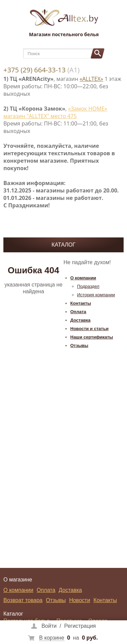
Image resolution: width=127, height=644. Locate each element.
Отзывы (79, 345)
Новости (79, 600)
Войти (49, 626)
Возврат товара (23, 600)
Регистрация (80, 626)
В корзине (51, 638)
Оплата (78, 311)
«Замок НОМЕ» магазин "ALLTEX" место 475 (55, 112)
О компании (83, 277)
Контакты (80, 303)
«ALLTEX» (91, 79)
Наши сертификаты (91, 337)
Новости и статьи (89, 328)
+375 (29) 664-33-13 (34, 69)
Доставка (80, 320)
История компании (96, 294)
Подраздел (88, 286)
